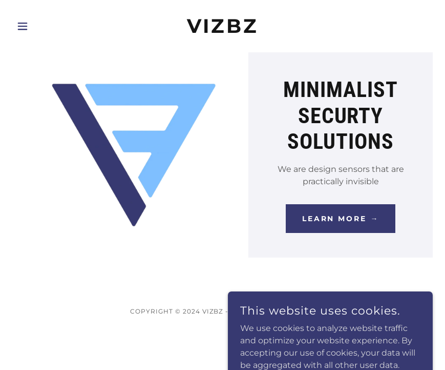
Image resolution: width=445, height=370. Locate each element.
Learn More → (340, 218)
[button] (43, 26)
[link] (222, 30)
